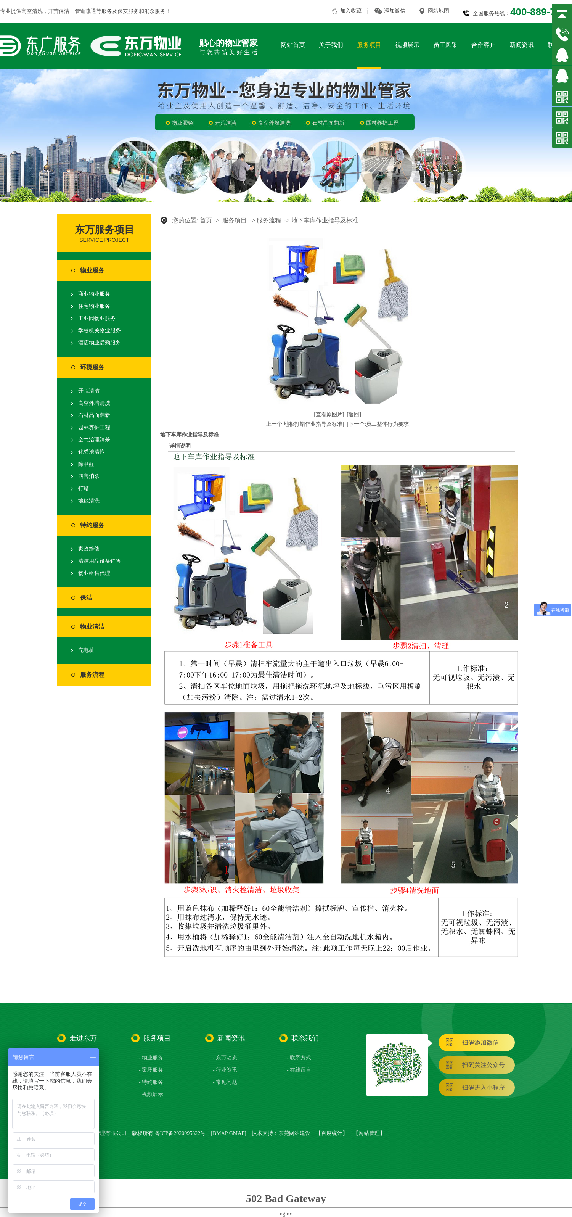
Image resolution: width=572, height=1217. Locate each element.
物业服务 (92, 270)
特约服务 (92, 525)
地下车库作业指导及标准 (324, 220)
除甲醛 (86, 464)
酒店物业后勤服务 (99, 343)
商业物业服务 (94, 294)
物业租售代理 (94, 573)
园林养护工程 (94, 427)
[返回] (354, 414)
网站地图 (438, 11)
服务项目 (369, 45)
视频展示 (407, 45)
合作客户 (483, 45)
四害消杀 (89, 476)
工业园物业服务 (97, 318)
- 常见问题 (225, 1082)
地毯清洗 (89, 501)
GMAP (236, 1133)
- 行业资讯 (225, 1070)
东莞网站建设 (294, 1133)
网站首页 (293, 45)
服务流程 (92, 674)
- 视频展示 (151, 1094)
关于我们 (331, 45)
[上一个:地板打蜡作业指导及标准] (304, 424)
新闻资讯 (521, 45)
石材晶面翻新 (94, 415)
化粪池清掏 (91, 452)
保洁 (86, 597)
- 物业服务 (151, 1058)
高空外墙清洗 (94, 403)
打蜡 (83, 488)
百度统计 (331, 1133)
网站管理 (369, 1133)
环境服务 (92, 367)
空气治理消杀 (94, 440)
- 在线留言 (299, 1070)
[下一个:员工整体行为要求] (379, 424)
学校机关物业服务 (99, 330)
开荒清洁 (89, 391)
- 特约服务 (151, 1082)
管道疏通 (85, 11)
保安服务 (128, 11)
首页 (206, 220)
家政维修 (89, 549)
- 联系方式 (299, 1058)
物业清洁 (92, 626)
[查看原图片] (329, 414)
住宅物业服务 (94, 306)
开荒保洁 (58, 11)
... (141, 1106)
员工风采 (445, 45)
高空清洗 (32, 11)
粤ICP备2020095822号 (180, 1133)
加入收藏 (351, 11)
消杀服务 (154, 11)
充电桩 (86, 650)
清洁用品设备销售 (99, 561)
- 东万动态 (225, 1058)
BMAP (220, 1133)
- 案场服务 (151, 1070)
